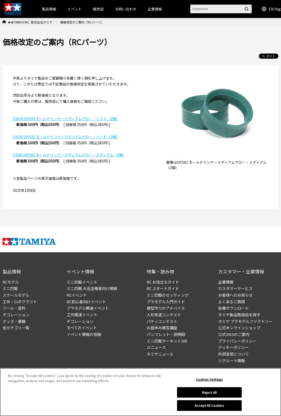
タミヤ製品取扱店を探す (239, 314)
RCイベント (77, 295)
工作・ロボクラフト (20, 301)
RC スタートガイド (163, 288)
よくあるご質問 (231, 301)
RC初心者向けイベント (86, 301)
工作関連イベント (82, 314)
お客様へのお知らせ (235, 295)
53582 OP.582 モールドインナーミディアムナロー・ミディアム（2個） (68, 154)
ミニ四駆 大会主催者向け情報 (92, 288)
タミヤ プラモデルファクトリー (245, 321)
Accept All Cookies (209, 405)
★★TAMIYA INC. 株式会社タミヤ (30, 22)
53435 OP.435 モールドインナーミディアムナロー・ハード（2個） (65, 136)
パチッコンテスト (162, 321)
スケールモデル (16, 295)
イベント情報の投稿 (84, 334)
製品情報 (49, 8)
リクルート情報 (231, 360)
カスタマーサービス (235, 288)
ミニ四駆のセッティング (168, 295)
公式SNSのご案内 (233, 334)
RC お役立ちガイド (163, 282)
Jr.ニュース (156, 347)
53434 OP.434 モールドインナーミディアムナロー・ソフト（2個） (65, 118)
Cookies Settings (209, 379)
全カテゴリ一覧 (16, 327)
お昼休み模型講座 (162, 327)
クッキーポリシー (233, 347)
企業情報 (225, 282)
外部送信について (233, 354)
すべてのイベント (82, 327)
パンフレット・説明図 (166, 334)
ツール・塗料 (14, 308)
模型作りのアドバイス (166, 308)
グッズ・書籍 (14, 321)
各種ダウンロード (233, 308)
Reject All (209, 392)
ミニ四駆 (10, 288)
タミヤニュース (160, 354)
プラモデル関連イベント (88, 308)
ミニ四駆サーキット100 (167, 341)
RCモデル (11, 282)
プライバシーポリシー (237, 341)
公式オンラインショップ (239, 327)
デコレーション (16, 314)
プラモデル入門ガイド (166, 301)
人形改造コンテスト (164, 314)
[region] (140, 392)
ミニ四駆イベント (82, 282)
